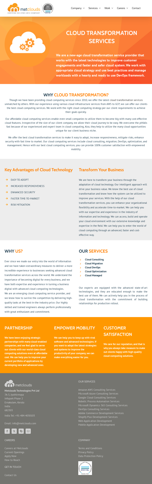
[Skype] (21, 431)
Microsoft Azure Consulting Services (98, 393)
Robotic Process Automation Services (98, 401)
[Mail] (28, 431)
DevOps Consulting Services (93, 409)
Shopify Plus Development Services (98, 417)
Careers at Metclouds (16, 448)
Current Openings (14, 452)
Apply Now (10, 456)
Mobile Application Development (96, 424)
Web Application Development (95, 421)
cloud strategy (84, 70)
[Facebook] (7, 431)
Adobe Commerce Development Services (101, 413)
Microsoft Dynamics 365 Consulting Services (102, 405)
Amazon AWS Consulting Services (96, 389)
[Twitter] (14, 431)
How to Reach (12, 460)
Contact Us (10, 475)
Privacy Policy (86, 452)
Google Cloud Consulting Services (97, 397)
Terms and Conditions (90, 448)
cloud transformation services (126, 100)
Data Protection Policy (90, 456)
